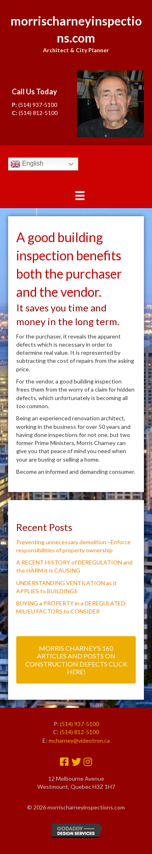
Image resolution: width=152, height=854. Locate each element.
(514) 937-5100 (37, 104)
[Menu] (80, 195)
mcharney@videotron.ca (79, 740)
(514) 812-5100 (38, 112)
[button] (76, 660)
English (27, 164)
